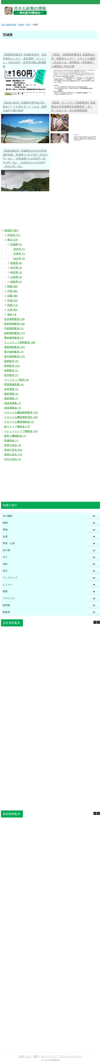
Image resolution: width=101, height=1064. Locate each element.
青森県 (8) (16, 263)
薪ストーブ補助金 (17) (17, 426)
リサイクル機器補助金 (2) (19, 421)
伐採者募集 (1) (12, 403)
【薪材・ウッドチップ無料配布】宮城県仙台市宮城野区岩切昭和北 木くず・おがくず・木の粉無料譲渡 (73, 106)
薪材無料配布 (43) (14, 323)
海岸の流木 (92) (13, 449)
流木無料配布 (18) (14, 319)
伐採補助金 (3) (12, 407)
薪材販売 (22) (12, 365)
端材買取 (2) (11, 393)
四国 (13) (12, 305)
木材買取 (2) (11, 389)
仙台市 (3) (19, 258)
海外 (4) (11, 314)
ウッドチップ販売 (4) (16, 379)
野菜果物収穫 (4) (13, 384)
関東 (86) (12, 286)
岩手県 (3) (16, 267)
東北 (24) (12, 239)
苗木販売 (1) (11, 375)
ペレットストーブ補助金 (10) (21, 431)
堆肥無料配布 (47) (14, 347)
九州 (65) (12, 309)
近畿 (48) (12, 295)
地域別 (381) (11, 230)
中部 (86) (12, 291)
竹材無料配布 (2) (13, 328)
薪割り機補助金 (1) (15, 435)
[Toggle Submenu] (94, 516)
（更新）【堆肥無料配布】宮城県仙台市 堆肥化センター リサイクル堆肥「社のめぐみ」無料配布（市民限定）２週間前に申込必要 (73, 60)
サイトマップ (48, 1056)
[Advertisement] (79, 12)
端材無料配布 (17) (14, 333)
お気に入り (24, 1056)
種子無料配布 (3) (13, 351)
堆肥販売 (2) (11, 370)
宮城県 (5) (16, 244)
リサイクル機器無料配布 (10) (21, 412)
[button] (98, 622)
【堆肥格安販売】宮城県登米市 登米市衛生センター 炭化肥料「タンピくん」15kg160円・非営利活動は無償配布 (25, 60)
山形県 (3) (16, 277)
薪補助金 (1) (11, 440)
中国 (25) (12, 300)
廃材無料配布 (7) (13, 337)
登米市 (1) (19, 249)
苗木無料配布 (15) (14, 356)
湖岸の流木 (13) (13, 454)
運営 (35, 1056)
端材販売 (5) (11, 361)
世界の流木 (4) (12, 445)
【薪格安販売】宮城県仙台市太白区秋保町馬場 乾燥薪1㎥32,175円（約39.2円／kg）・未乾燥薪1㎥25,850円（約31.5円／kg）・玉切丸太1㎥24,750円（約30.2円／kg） (25, 158)
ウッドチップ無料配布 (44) (19, 342)
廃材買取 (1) (11, 398)
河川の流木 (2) (12, 459)
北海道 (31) (13, 235)
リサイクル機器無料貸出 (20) (21, 417)
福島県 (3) (16, 281)
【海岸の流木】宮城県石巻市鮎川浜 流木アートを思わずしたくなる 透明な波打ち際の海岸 (25, 106)
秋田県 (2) (16, 272)
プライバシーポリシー (70, 1056)
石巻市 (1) (19, 253)
